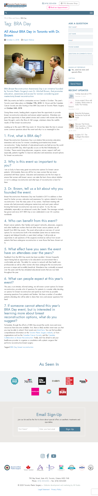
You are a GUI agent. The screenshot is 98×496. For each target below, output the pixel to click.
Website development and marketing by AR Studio (62, 485)
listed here (41, 330)
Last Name (72, 34)
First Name (73, 27)
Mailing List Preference (77, 67)
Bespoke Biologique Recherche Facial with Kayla (82, 115)
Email (71, 40)
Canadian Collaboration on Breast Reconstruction (29, 336)
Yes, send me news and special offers (80, 70)
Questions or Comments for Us (80, 54)
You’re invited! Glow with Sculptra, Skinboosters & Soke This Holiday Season (80, 103)
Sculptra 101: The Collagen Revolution (82, 135)
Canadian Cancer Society (32, 335)
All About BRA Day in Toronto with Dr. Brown (32, 33)
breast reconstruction (25, 347)
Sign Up (70, 429)
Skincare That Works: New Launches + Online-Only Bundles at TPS (83, 126)
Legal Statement (44, 489)
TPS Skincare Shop (69, 3)
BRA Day (13, 347)
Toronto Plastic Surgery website (41, 332)
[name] (28, 429)
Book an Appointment (58, 7)
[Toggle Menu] (91, 13)
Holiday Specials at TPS (83, 94)
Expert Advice (29, 40)
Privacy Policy (56, 489)
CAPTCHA (72, 78)
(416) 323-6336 (49, 3)
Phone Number (74, 47)
